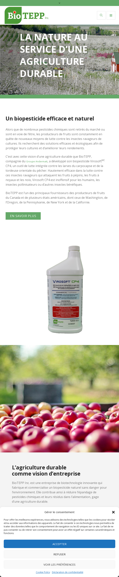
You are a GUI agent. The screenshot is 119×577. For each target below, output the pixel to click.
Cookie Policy (43, 572)
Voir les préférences (59, 564)
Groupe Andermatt (36, 161)
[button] (113, 512)
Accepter (59, 544)
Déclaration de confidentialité (67, 572)
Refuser (59, 554)
